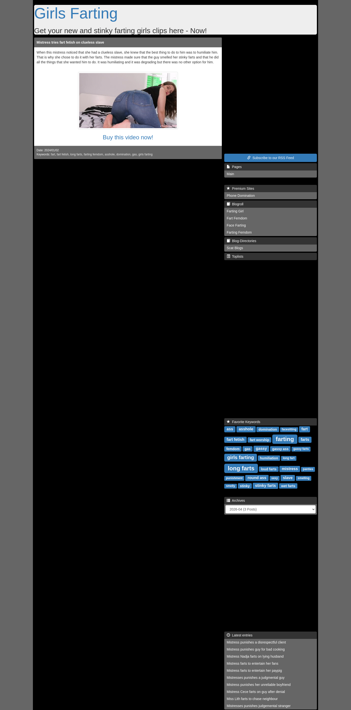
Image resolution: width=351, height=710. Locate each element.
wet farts (288, 486)
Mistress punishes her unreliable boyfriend (259, 685)
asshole (110, 154)
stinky (245, 486)
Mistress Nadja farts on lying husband (255, 656)
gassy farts (301, 449)
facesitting (289, 429)
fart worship (259, 440)
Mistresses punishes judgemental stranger (259, 706)
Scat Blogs (235, 248)
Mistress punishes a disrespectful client (256, 642)
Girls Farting (76, 13)
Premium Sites (240, 188)
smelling (304, 478)
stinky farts (265, 485)
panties (308, 469)
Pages (234, 167)
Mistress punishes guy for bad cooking (256, 649)
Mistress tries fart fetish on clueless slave (70, 42)
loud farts (268, 469)
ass (230, 429)
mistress (290, 469)
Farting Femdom (239, 232)
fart (53, 154)
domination (123, 154)
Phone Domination (241, 196)
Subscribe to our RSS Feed (270, 158)
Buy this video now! (128, 137)
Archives (236, 500)
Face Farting (236, 225)
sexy (274, 478)
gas (134, 154)
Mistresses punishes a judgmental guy (255, 678)
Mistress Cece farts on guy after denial (256, 692)
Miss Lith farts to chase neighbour (252, 699)
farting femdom (93, 154)
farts (305, 439)
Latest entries (240, 635)
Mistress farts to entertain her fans (252, 663)
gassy (261, 448)
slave (287, 478)
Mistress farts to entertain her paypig (254, 670)
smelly (230, 486)
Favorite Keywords (243, 422)
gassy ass (280, 449)
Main (230, 174)
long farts (76, 154)
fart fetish (63, 154)
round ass (257, 478)
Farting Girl (235, 211)
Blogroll (235, 204)
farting (285, 438)
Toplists (235, 256)
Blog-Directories (241, 241)
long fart (288, 458)
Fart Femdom (237, 218)
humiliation (269, 458)
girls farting (145, 154)
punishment (234, 478)
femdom (232, 449)
